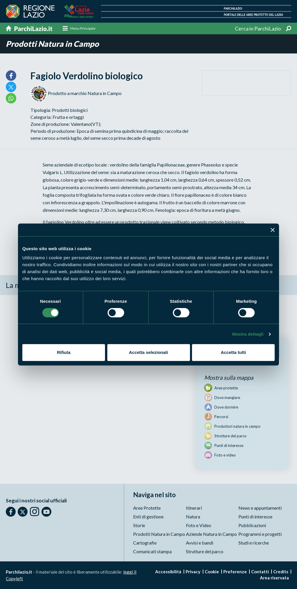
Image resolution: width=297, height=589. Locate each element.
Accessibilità (168, 571)
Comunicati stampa (152, 551)
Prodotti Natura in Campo (52, 44)
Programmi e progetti (260, 534)
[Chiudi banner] (273, 230)
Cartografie (145, 542)
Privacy (193, 571)
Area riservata (274, 577)
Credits (280, 571)
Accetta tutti (233, 352)
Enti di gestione (148, 516)
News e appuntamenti (260, 508)
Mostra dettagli (247, 334)
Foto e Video (198, 525)
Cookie (212, 571)
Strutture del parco (204, 551)
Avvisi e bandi (199, 542)
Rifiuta (63, 352)
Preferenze (235, 571)
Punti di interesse (255, 516)
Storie (139, 525)
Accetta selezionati (148, 352)
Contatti (260, 571)
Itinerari (194, 508)
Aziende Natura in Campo (211, 534)
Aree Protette (147, 508)
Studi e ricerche (253, 542)
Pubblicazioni (252, 525)
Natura (193, 516)
